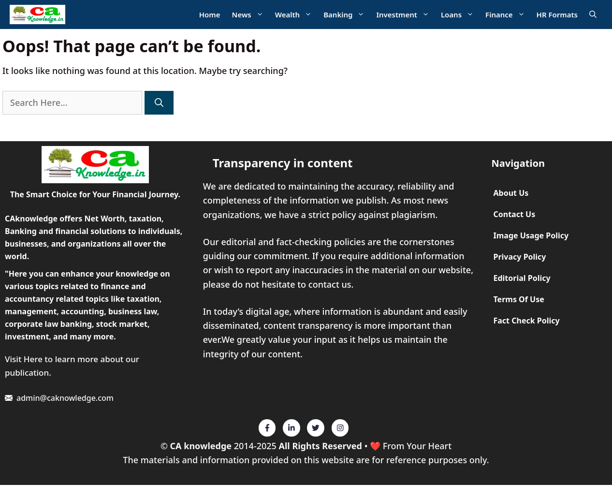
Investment (405, 14)
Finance (508, 14)
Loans (460, 14)
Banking (346, 14)
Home (209, 14)
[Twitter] (267, 428)
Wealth (296, 14)
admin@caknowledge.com (65, 398)
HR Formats (557, 14)
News (250, 14)
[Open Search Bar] (592, 14)
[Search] (159, 103)
